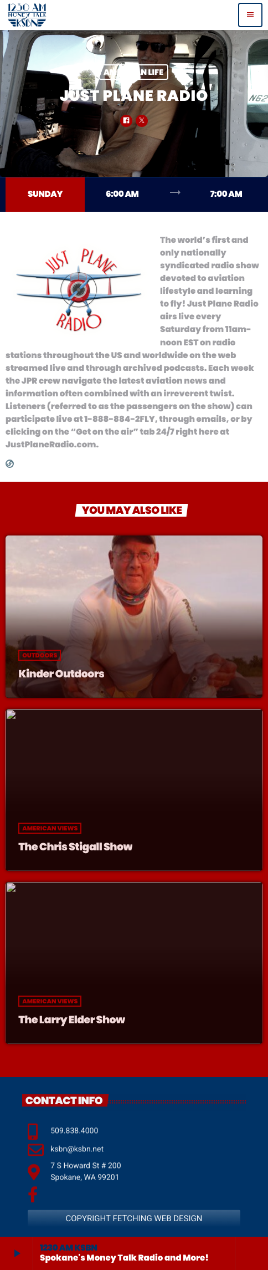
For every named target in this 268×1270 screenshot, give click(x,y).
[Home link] (27, 15)
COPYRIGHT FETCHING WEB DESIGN (133, 1234)
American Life (133, 72)
